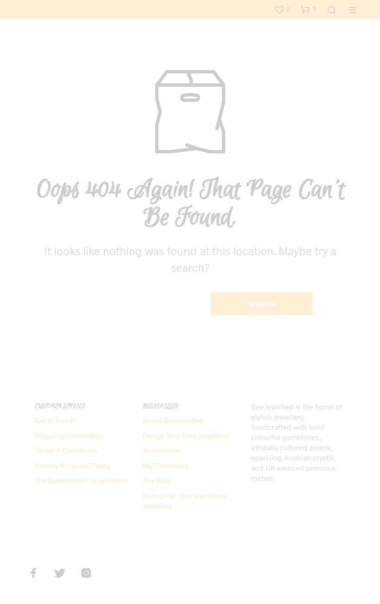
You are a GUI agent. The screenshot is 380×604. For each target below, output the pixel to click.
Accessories (162, 450)
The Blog (157, 480)
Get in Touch (55, 420)
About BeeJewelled (173, 420)
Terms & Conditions (66, 450)
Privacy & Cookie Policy (73, 465)
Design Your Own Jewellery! (186, 435)
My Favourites (165, 465)
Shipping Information (69, 435)
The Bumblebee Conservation (81, 480)
